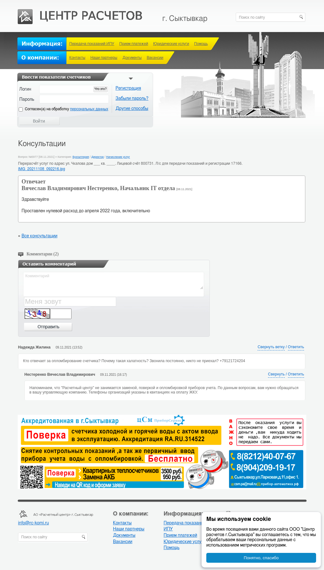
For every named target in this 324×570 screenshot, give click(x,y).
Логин (25, 89)
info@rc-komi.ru (33, 523)
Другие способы (131, 108)
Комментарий (114, 281)
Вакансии (155, 58)
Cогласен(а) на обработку (66, 109)
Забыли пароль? (131, 98)
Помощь (201, 44)
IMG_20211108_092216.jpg (41, 169)
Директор (97, 156)
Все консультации (39, 236)
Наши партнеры (103, 58)
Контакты (77, 58)
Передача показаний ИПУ (91, 44)
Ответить (296, 347)
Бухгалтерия (80, 156)
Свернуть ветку (271, 347)
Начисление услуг (118, 156)
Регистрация (128, 88)
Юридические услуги (171, 44)
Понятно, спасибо (261, 557)
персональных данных (89, 109)
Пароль (26, 99)
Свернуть (276, 374)
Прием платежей (133, 44)
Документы (132, 58)
